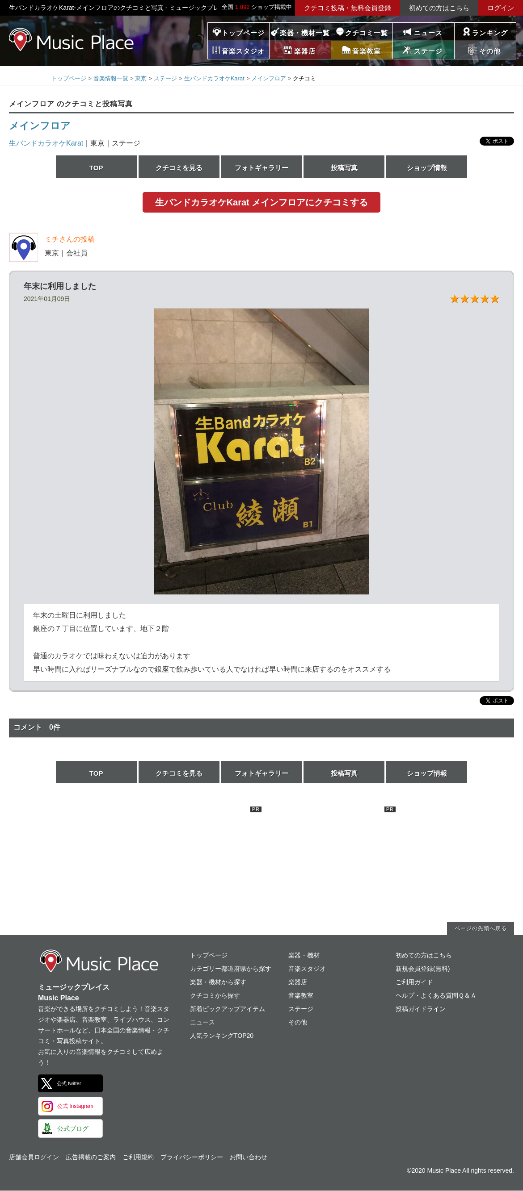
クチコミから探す (215, 995)
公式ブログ (73, 1128)
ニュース (428, 33)
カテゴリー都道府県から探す (230, 968)
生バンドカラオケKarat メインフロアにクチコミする (261, 202)
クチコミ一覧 (366, 33)
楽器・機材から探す (218, 982)
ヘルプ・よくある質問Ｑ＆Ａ (436, 995)
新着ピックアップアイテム (227, 1008)
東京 (141, 78)
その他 (297, 1022)
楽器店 (297, 982)
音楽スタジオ (307, 968)
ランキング (490, 33)
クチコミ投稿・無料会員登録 (347, 8)
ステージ (165, 78)
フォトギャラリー (261, 167)
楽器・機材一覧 (305, 33)
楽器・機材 (304, 955)
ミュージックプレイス (71, 39)
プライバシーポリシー (191, 1157)
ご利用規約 (138, 1157)
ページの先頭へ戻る (481, 928)
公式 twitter (69, 1083)
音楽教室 (300, 995)
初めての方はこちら (439, 8)
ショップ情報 (427, 167)
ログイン (500, 8)
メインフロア (268, 78)
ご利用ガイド (414, 982)
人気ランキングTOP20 (221, 1035)
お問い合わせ (248, 1157)
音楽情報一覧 (110, 78)
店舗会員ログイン (34, 1157)
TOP (96, 167)
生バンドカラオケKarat (214, 78)
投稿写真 (344, 167)
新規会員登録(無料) (423, 968)
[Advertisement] (194, 862)
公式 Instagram (75, 1106)
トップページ (243, 33)
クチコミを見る (179, 167)
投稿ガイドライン (421, 1008)
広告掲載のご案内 (91, 1157)
